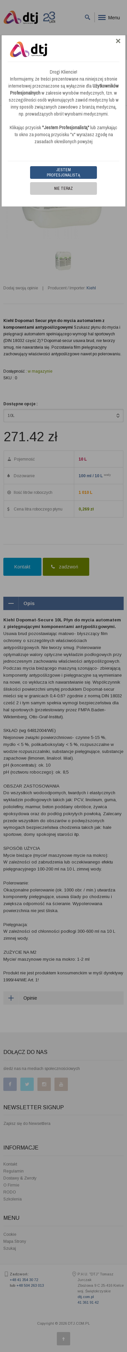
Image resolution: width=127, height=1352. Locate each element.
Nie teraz (63, 188)
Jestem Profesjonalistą (63, 172)
